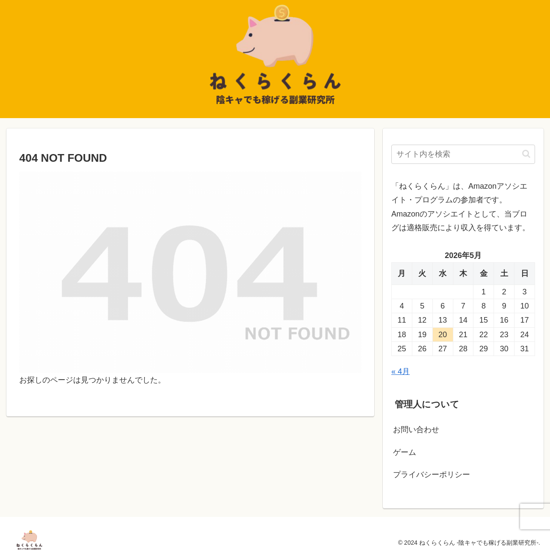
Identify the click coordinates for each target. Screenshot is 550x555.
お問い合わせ (416, 429)
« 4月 (400, 371)
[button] (526, 154)
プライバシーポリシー (431, 474)
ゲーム (404, 452)
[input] (463, 154)
